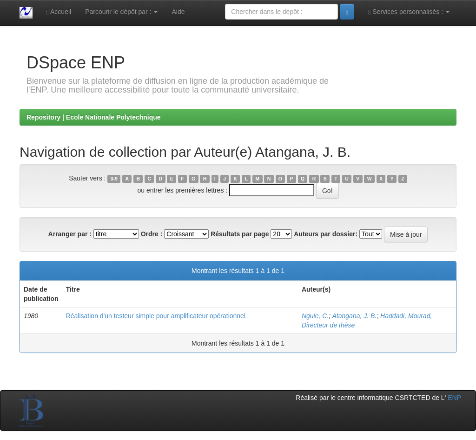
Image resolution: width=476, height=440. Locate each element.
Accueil (58, 12)
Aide (178, 11)
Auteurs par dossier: (325, 234)
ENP (454, 397)
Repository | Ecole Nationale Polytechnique (93, 117)
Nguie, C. (315, 316)
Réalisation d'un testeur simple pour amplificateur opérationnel (155, 316)
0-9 (114, 178)
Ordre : (152, 234)
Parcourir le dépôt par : (121, 11)
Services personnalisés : (409, 12)
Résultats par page (240, 234)
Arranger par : (70, 234)
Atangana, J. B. (354, 316)
